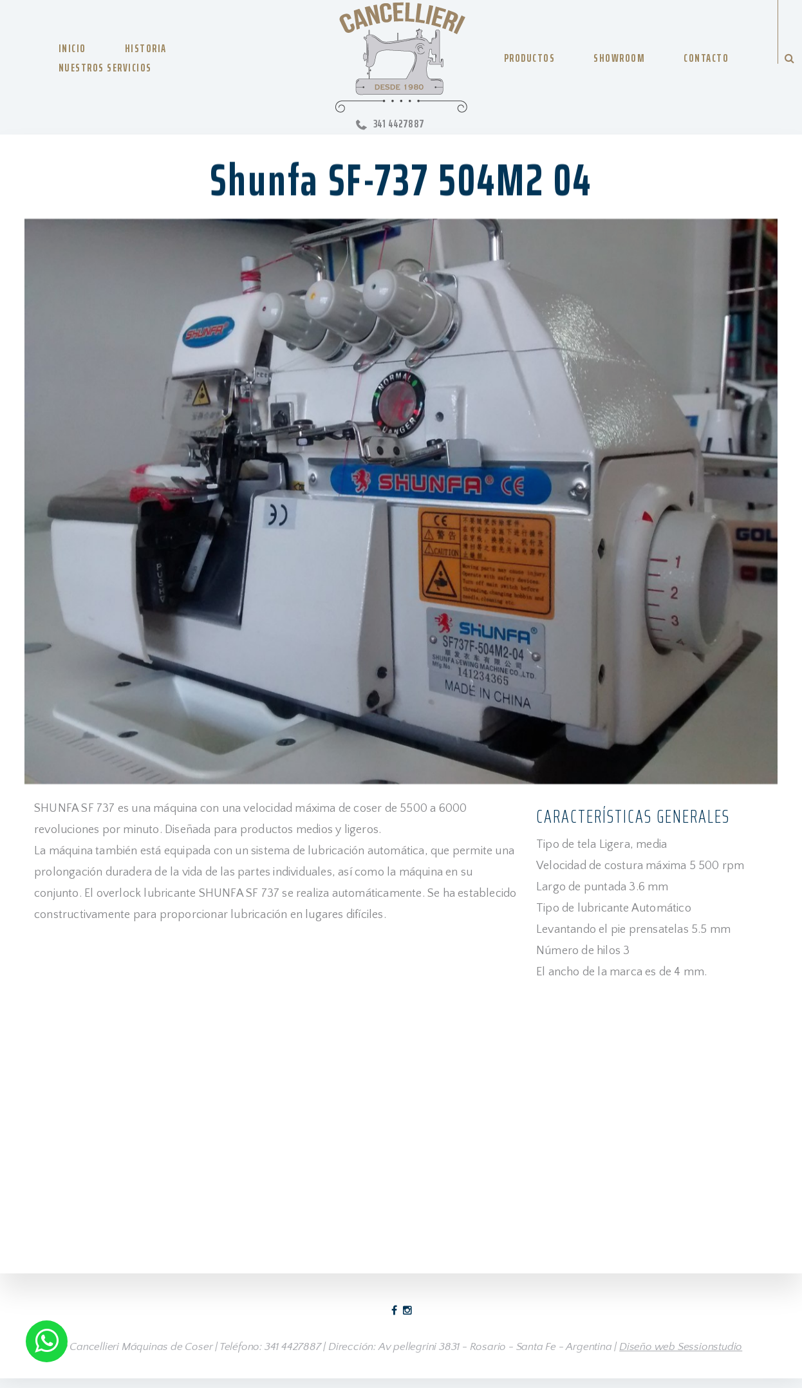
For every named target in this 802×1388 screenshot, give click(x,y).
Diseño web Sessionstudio (680, 1347)
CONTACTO (706, 58)
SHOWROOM (619, 58)
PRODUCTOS (529, 58)
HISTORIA (146, 48)
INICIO (72, 48)
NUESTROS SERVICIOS (105, 67)
